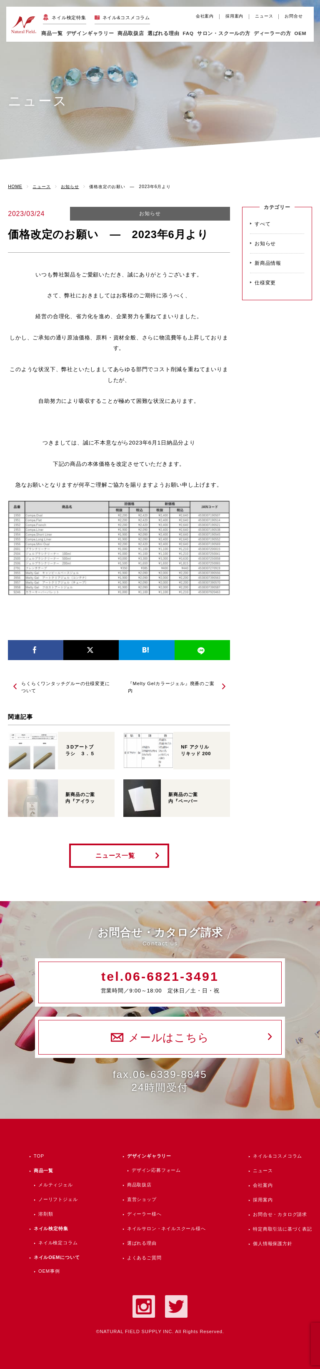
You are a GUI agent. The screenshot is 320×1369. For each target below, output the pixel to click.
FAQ (188, 33)
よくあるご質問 (144, 1257)
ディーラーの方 (272, 33)
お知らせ (149, 213)
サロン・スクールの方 (223, 33)
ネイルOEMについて (57, 1257)
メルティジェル (55, 1184)
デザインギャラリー (149, 1155)
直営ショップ (142, 1199)
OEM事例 (49, 1271)
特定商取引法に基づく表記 (282, 1228)
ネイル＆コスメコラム (277, 1155)
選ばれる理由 (164, 33)
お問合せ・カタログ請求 (280, 1214)
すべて (262, 224)
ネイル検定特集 (69, 17)
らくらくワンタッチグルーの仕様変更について (65, 687)
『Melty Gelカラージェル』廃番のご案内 (171, 687)
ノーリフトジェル (58, 1199)
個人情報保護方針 (272, 1243)
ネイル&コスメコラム (126, 17)
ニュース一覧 (115, 855)
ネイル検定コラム (58, 1242)
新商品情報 (268, 263)
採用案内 (234, 16)
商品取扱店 (139, 1184)
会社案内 (205, 16)
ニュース (264, 16)
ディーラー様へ (144, 1213)
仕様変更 (265, 283)
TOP (39, 1155)
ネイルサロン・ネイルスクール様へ (166, 1228)
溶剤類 (45, 1213)
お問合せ (293, 16)
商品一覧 (51, 33)
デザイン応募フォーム (156, 1170)
